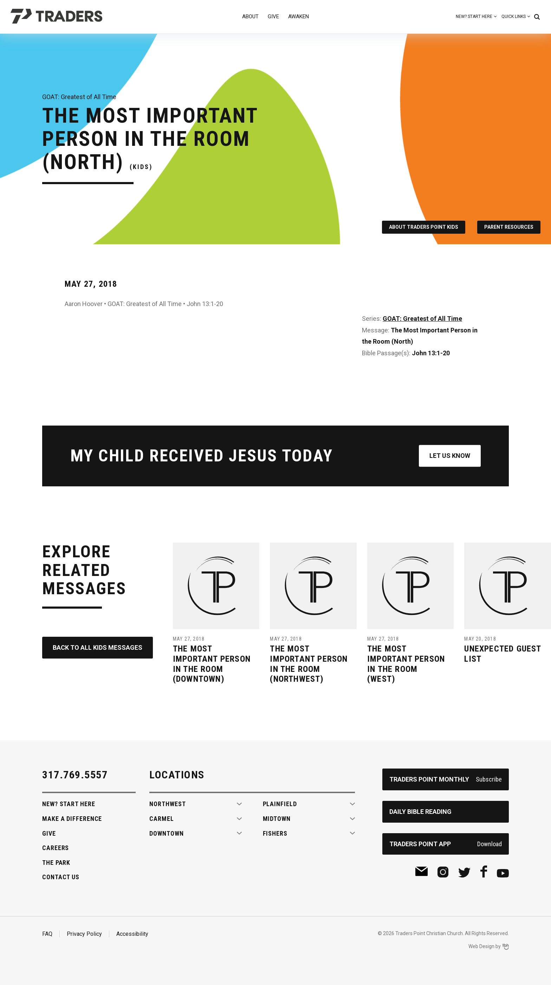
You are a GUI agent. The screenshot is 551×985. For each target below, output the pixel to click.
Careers (55, 847)
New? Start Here (474, 16)
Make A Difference (72, 818)
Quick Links (513, 16)
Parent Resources (508, 227)
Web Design (481, 946)
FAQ (47, 934)
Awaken (298, 16)
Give (273, 16)
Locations (177, 775)
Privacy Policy (84, 934)
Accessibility (132, 934)
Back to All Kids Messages (97, 647)
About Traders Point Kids (423, 227)
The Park (56, 862)
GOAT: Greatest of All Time (422, 318)
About (250, 16)
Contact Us (60, 877)
